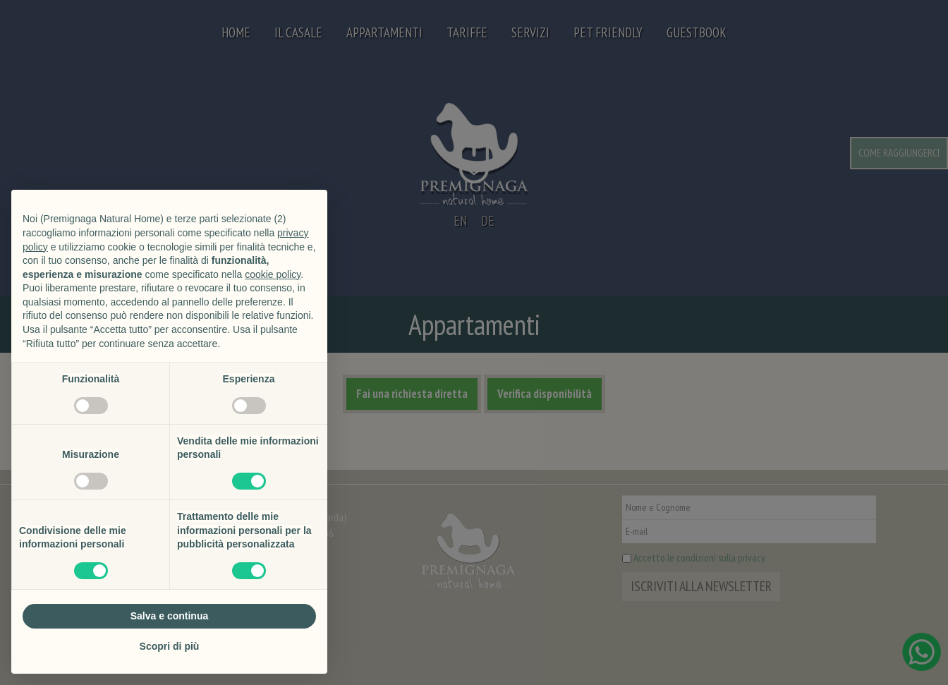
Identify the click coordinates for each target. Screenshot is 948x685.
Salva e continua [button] (169, 616)
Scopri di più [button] (170, 646)
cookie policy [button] (272, 274)
